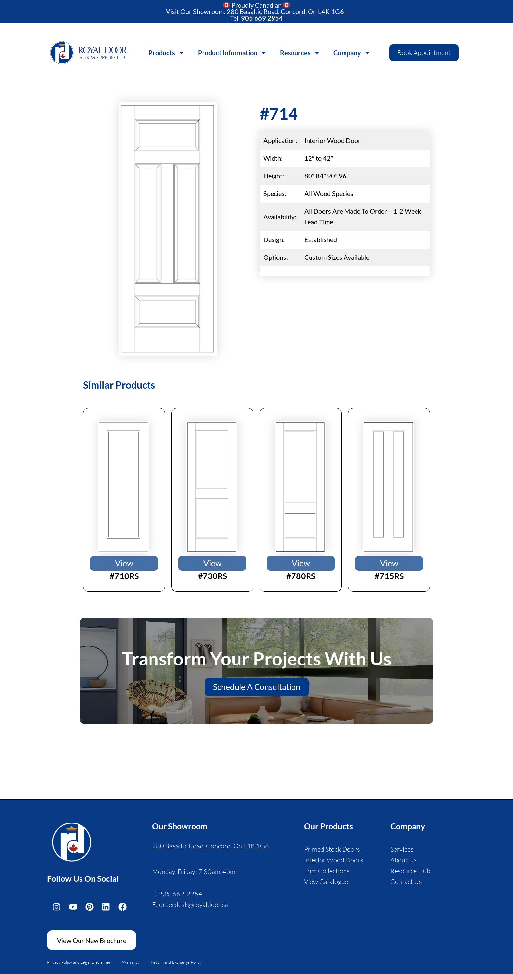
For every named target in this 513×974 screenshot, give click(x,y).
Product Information (232, 52)
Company (352, 52)
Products (167, 52)
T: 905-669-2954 (177, 894)
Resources (300, 52)
